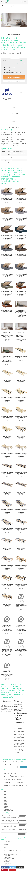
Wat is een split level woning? (14, 834)
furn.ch (5, 801)
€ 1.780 (7, 333)
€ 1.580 (7, 649)
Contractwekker (8, 782)
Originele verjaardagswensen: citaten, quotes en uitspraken (14, 825)
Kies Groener (7, 779)
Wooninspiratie (7, 863)
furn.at (5, 795)
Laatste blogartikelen (8, 813)
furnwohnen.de (7, 809)
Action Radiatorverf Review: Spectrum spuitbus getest (14, 830)
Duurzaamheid (7, 855)
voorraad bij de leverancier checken (7, 710)
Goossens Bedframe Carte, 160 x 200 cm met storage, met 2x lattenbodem (19, 734)
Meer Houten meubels (20, 98)
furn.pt (5, 804)
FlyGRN (5, 775)
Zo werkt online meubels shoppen (12, 850)
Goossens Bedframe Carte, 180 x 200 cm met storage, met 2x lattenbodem (19, 746)
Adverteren (6, 861)
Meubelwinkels (7, 849)
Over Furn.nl (7, 843)
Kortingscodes (7, 857)
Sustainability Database (9, 785)
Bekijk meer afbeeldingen (14, 34)
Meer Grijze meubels (14, 113)
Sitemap (6, 847)
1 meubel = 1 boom (9, 858)
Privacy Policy (7, 852)
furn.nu (5, 797)
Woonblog (6, 844)
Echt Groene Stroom (9, 776)
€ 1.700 (21, 311)
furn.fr (5, 791)
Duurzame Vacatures (9, 781)
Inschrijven (23, 767)
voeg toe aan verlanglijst (14, 81)
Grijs (14, 107)
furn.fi (5, 807)
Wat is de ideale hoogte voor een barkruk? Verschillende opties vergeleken (14, 821)
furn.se (5, 800)
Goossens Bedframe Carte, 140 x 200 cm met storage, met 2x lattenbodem (19, 740)
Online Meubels (8, 841)
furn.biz (6, 806)
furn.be (5, 792)
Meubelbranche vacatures (10, 854)
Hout (20, 92)
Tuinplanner (7, 860)
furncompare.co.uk (8, 810)
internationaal (18, 781)
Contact (6, 864)
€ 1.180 (21, 603)
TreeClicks (6, 772)
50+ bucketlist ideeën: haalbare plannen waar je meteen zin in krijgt (14, 816)
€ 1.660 (7, 626)
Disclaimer (6, 846)
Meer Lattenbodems (14, 127)
